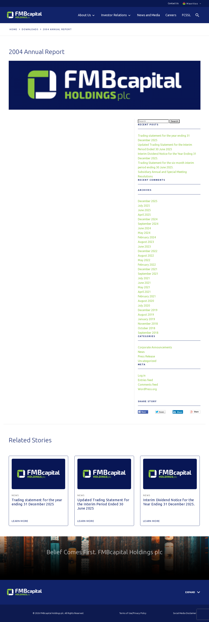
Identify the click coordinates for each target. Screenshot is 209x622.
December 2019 (147, 310)
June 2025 (144, 210)
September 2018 (148, 332)
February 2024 (147, 237)
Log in (142, 375)
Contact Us (173, 3)
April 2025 (144, 214)
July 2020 (144, 305)
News (141, 351)
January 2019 (146, 319)
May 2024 (144, 232)
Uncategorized (147, 360)
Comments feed (148, 384)
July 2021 (144, 278)
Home (13, 29)
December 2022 (147, 251)
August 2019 (146, 314)
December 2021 (147, 269)
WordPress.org (147, 389)
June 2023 (144, 246)
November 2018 (148, 323)
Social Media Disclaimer (184, 613)
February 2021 (147, 296)
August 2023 (146, 241)
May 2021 (144, 287)
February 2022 (147, 264)
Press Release (146, 356)
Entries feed (145, 380)
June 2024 (144, 228)
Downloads (30, 29)
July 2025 (144, 205)
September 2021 (148, 273)
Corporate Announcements (155, 347)
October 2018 (146, 328)
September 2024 (148, 223)
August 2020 (146, 300)
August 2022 (146, 255)
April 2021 (144, 291)
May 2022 (144, 260)
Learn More (20, 521)
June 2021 (144, 282)
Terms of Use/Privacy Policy (132, 613)
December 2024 (147, 219)
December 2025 (147, 201)
